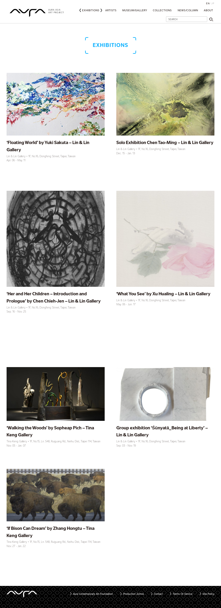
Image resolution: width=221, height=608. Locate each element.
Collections (162, 10)
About (208, 10)
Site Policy (208, 593)
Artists (111, 10)
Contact (158, 593)
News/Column (188, 10)
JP (212, 3)
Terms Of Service (182, 593)
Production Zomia (133, 593)
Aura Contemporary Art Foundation (93, 593)
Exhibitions (90, 10)
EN (208, 3)
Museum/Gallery (134, 10)
